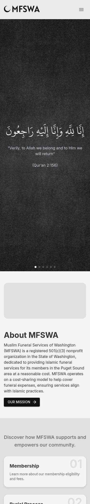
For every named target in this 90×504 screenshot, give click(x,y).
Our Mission (22, 402)
